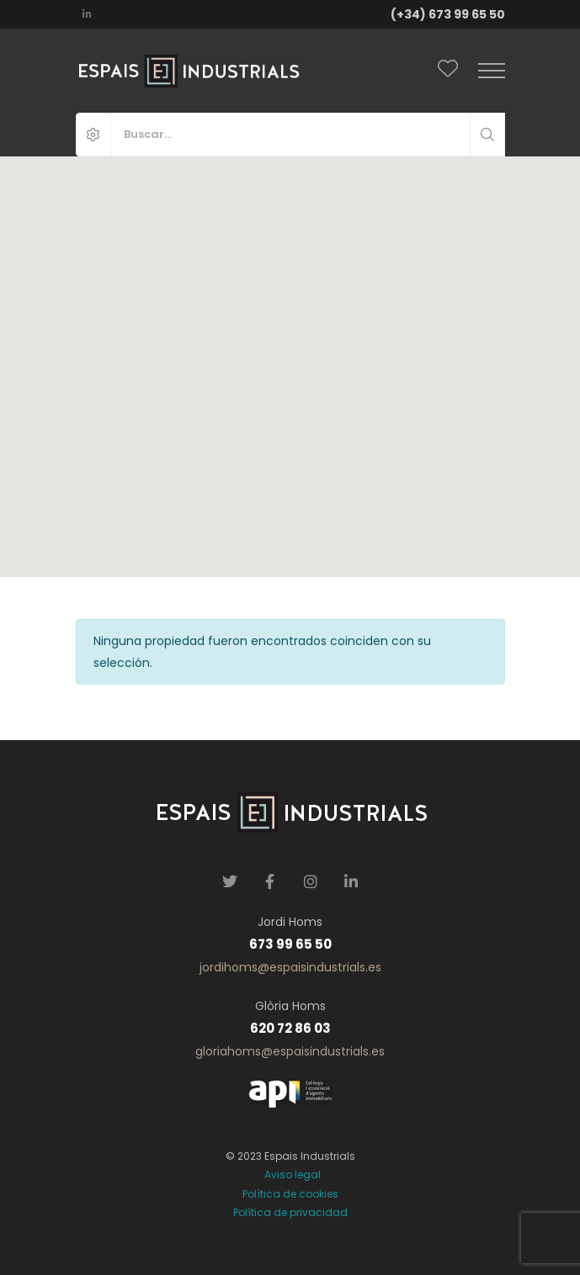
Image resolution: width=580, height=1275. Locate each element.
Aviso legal (290, 1174)
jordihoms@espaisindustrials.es (290, 967)
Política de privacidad (290, 1212)
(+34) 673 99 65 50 (448, 14)
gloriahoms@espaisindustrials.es (290, 1051)
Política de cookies (290, 1194)
